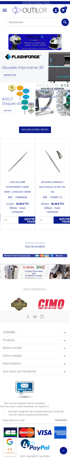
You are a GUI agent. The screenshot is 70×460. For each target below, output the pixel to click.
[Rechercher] (38, 22)
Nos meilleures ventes (35, 129)
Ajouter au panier (31, 220)
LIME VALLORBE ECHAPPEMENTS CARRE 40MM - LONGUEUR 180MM (17, 187)
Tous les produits (35, 246)
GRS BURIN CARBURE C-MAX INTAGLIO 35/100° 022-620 (52, 187)
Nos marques (35, 291)
